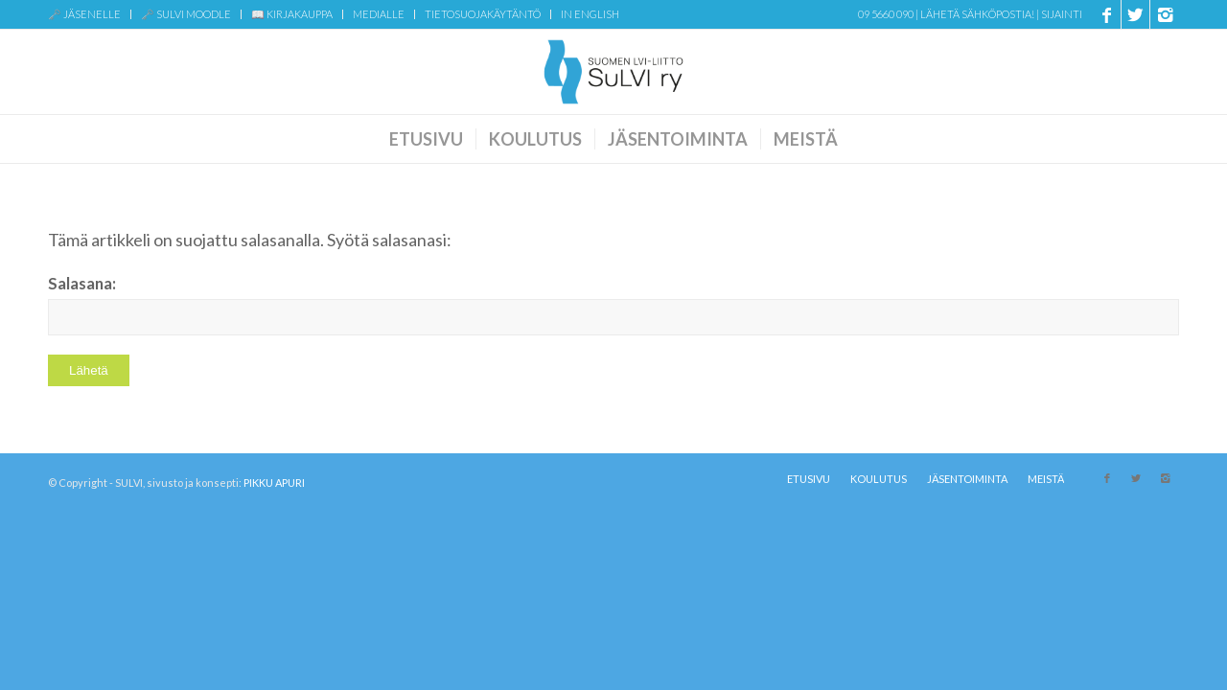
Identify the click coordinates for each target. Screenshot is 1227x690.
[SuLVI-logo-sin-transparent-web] (613, 72)
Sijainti (1061, 14)
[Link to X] (1135, 14)
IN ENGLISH (590, 14)
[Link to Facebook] (1107, 14)
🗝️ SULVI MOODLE (186, 14)
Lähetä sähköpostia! (977, 14)
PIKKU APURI (274, 482)
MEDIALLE (379, 14)
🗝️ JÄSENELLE (84, 14)
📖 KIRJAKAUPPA (292, 14)
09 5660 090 (886, 14)
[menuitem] (89, 14)
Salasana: (613, 304)
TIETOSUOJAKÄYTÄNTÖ (483, 14)
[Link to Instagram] (1164, 14)
